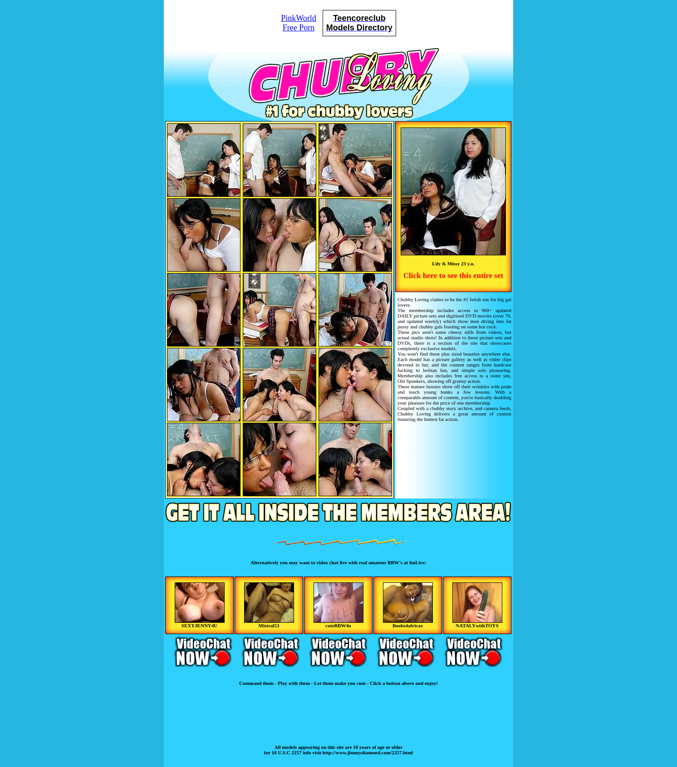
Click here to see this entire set (453, 275)
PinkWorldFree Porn (298, 23)
